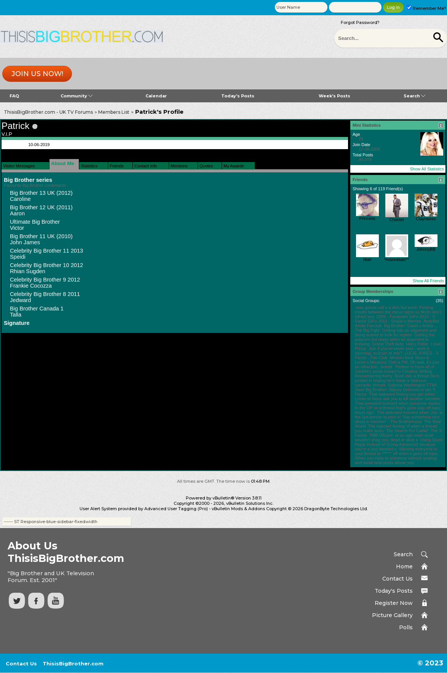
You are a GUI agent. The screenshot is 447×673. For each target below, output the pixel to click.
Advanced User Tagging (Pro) (176, 508)
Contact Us (397, 578)
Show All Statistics (427, 169)
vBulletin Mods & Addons (238, 508)
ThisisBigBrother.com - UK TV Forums (48, 112)
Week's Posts (334, 96)
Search (414, 96)
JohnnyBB (425, 249)
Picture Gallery (392, 615)
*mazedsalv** (396, 259)
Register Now (394, 603)
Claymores (426, 218)
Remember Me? (426, 8)
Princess (367, 218)
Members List (113, 112)
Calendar (156, 96)
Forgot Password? (360, 22)
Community (77, 96)
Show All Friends (428, 280)
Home (404, 566)
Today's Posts (237, 96)
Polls (406, 627)
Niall (367, 259)
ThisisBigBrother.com (73, 663)
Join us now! (37, 74)
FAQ (14, 96)
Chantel (397, 219)
